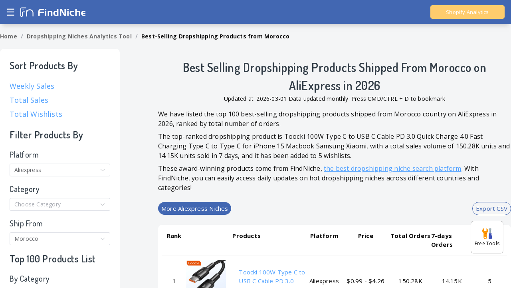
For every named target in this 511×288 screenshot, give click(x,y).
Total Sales (29, 100)
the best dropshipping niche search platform (392, 168)
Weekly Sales (32, 86)
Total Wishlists (36, 114)
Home (8, 36)
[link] (8, 36)
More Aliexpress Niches (194, 208)
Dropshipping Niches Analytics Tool (79, 36)
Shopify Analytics (467, 12)
